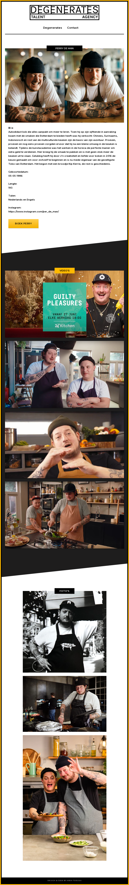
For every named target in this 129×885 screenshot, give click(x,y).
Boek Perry (23, 223)
